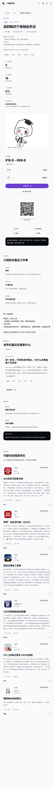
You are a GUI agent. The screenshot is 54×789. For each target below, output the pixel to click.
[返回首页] (7, 13)
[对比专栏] (43, 3)
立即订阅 (27, 186)
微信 (16, 233)
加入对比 (27, 191)
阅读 (14, 13)
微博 (38, 233)
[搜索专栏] (39, 3)
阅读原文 (11, 390)
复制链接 (38, 229)
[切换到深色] (47, 3)
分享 (16, 229)
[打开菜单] (51, 3)
